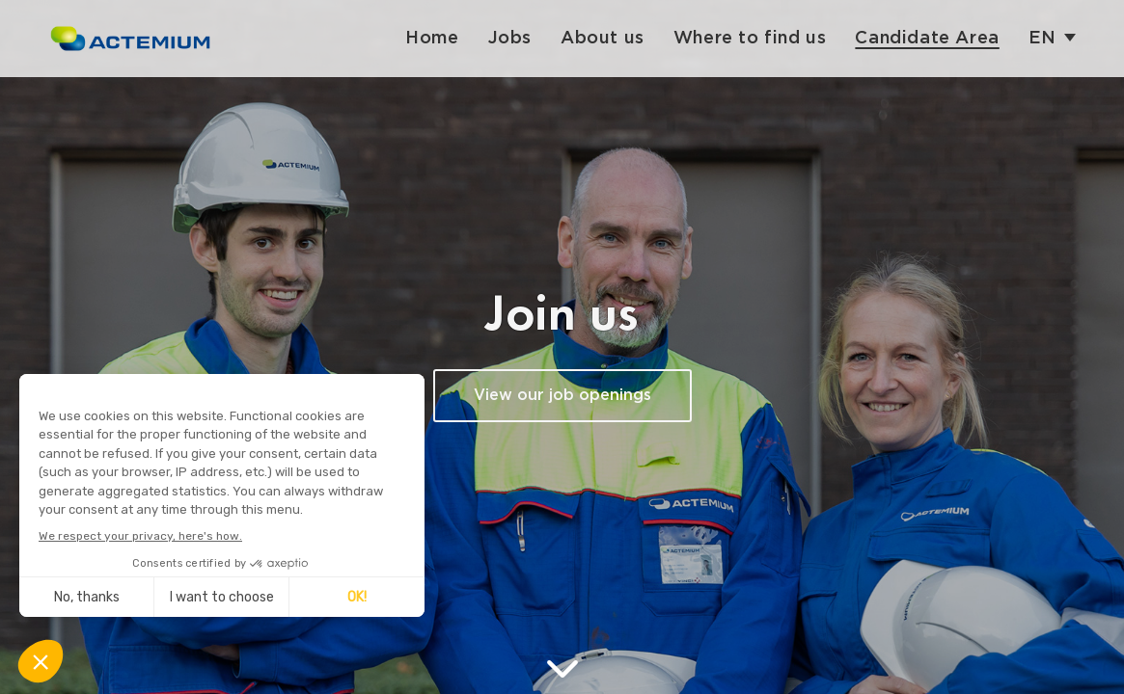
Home (431, 38)
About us (602, 38)
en (1042, 38)
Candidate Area (927, 38)
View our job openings (562, 395)
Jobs (510, 38)
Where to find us (750, 38)
